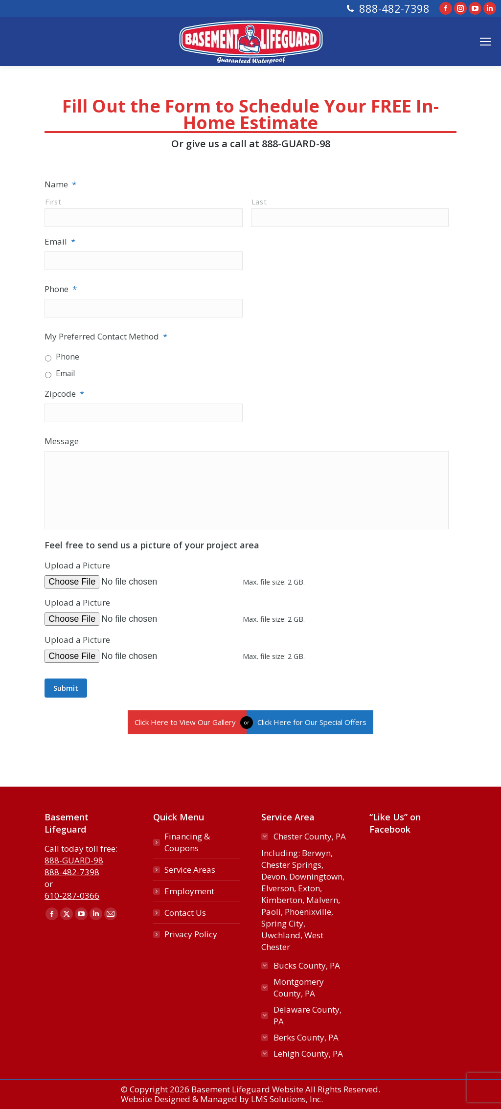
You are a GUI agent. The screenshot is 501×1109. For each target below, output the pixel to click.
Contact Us (185, 912)
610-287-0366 (72, 895)
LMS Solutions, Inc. (287, 1099)
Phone (61, 288)
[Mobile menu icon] (485, 41)
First (53, 201)
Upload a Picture (77, 565)
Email (60, 241)
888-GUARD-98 (296, 143)
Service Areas (189, 869)
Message (62, 441)
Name (60, 184)
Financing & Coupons (187, 842)
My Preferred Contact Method (106, 336)
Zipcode (64, 393)
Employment (189, 891)
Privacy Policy (190, 934)
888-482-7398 (394, 8)
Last (259, 201)
